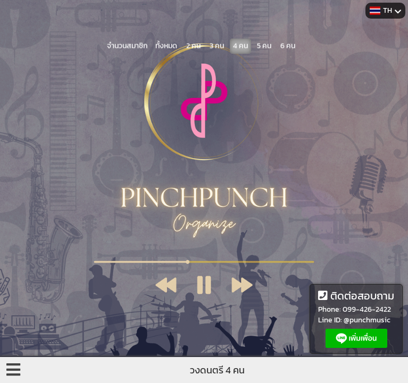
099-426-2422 (367, 309)
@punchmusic (367, 320)
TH (385, 10)
